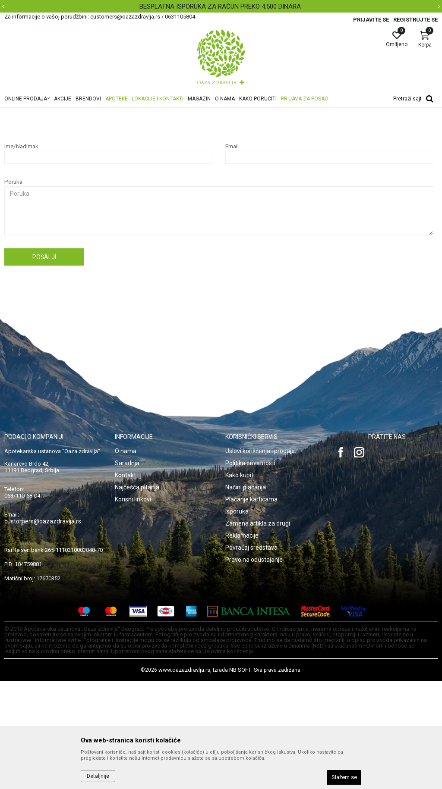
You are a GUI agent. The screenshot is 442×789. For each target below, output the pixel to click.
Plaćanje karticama (251, 607)
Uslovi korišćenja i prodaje (260, 558)
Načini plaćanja (245, 595)
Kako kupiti (240, 582)
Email (232, 254)
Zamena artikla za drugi (257, 631)
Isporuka (237, 619)
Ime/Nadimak (21, 254)
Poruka (13, 289)
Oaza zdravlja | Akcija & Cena (39, 113)
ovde (149, 169)
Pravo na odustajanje (254, 667)
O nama (125, 558)
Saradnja (127, 570)
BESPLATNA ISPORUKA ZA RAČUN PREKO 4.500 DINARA (220, 6)
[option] (221, 6)
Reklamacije (242, 643)
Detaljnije (98, 776)
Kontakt (125, 582)
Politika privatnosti (250, 570)
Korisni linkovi (133, 607)
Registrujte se (415, 19)
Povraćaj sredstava (251, 655)
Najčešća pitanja (100, 113)
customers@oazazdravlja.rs (42, 629)
